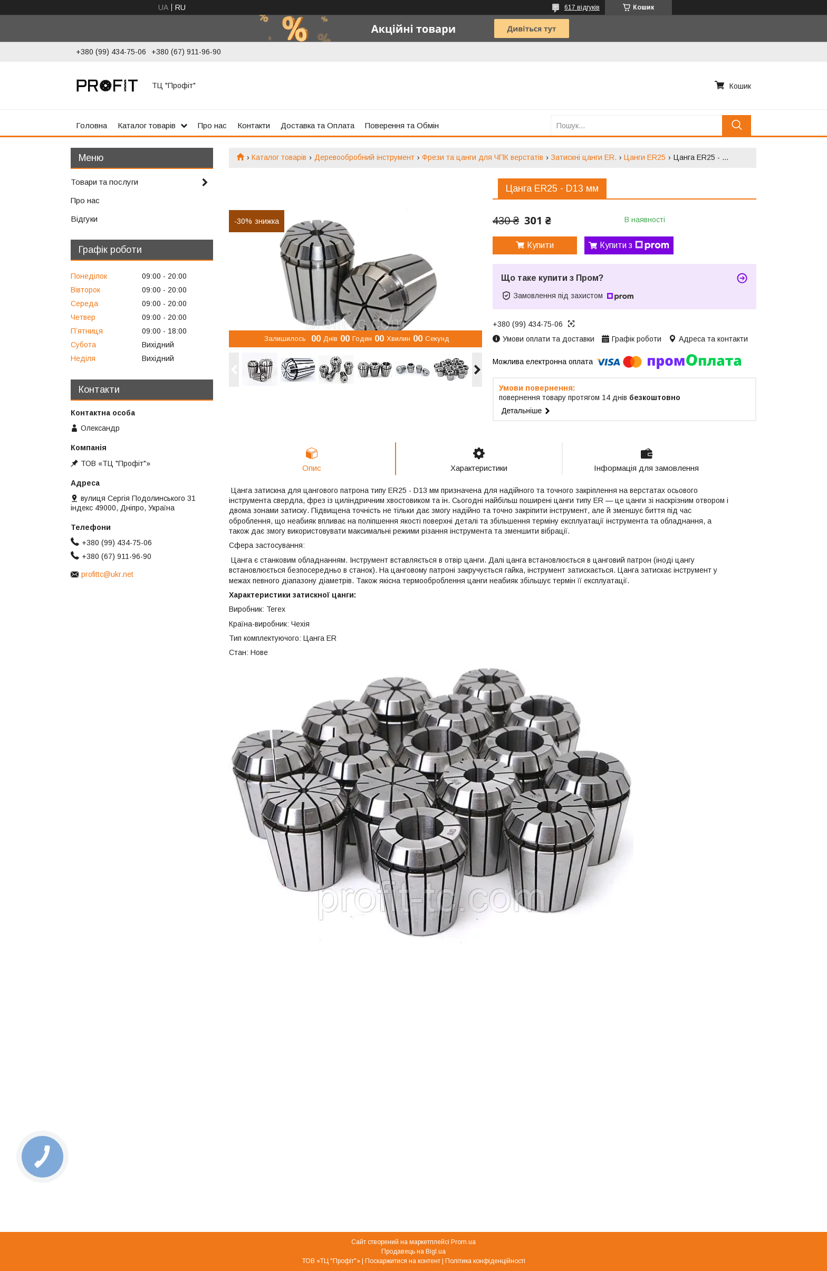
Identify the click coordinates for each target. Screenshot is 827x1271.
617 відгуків (582, 7)
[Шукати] (736, 125)
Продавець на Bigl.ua (413, 1251)
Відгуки (84, 218)
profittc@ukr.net (107, 574)
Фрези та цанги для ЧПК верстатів (482, 157)
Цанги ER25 (645, 157)
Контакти (253, 125)
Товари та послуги (104, 181)
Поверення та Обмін (402, 125)
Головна (91, 125)
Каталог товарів (147, 125)
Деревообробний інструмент (364, 157)
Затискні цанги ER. (584, 157)
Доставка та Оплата (317, 125)
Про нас (212, 125)
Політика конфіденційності (485, 1261)
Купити (540, 245)
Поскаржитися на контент (402, 1261)
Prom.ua (463, 1242)
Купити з (634, 245)
